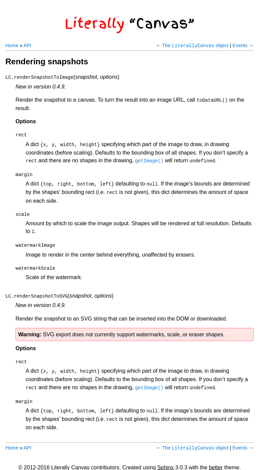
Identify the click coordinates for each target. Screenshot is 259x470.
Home (11, 45)
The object (195, 45)
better (216, 455)
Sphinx (165, 455)
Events (240, 45)
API (27, 45)
